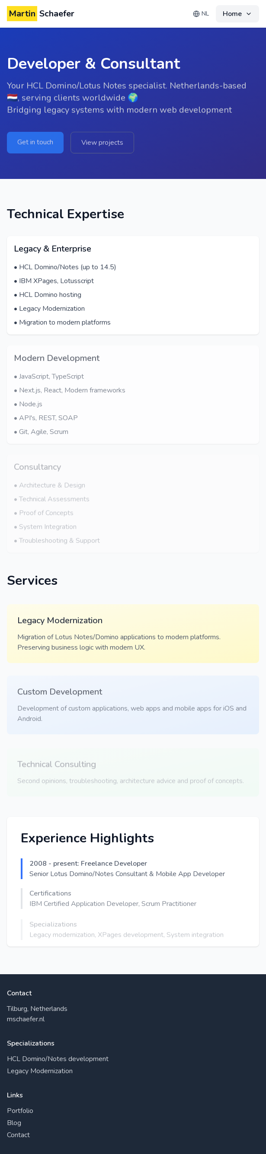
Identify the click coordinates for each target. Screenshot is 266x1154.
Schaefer (40, 14)
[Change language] (200, 14)
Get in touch (35, 143)
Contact (18, 1135)
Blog (14, 1123)
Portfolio (20, 1111)
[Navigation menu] (237, 13)
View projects (102, 144)
